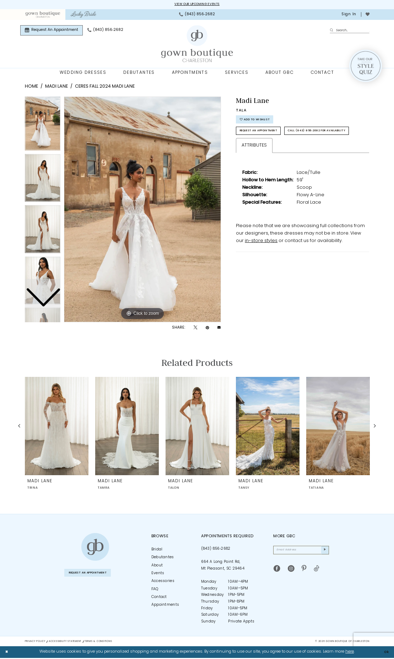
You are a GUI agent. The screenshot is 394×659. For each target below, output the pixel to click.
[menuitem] (42, 15)
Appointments (165, 606)
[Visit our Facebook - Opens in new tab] (277, 572)
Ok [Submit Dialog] (385, 653)
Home (31, 87)
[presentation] (56, 427)
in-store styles (261, 262)
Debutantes (162, 558)
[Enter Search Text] (349, 31)
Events (157, 574)
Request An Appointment (268, 136)
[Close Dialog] (7, 653)
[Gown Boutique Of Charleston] (197, 44)
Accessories (162, 582)
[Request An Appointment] (51, 31)
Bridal (157, 550)
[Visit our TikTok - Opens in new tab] (316, 572)
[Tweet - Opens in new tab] (195, 328)
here (349, 653)
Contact (159, 598)
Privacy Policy (35, 642)
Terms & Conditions (98, 642)
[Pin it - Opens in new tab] (207, 328)
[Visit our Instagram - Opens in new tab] (291, 572)
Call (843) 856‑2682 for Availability (280, 151)
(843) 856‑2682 (216, 549)
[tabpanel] (142, 210)
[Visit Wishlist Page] (367, 15)
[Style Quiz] (365, 66)
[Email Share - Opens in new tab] (219, 328)
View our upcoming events (196, 5)
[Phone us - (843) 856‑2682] (197, 15)
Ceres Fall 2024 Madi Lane (105, 87)
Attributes (254, 166)
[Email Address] (301, 552)
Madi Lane (56, 87)
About (157, 566)
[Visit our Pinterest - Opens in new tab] (304, 572)
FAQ (154, 590)
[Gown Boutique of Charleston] (95, 548)
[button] (348, 15)
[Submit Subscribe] (324, 552)
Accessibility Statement (65, 642)
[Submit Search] (333, 31)
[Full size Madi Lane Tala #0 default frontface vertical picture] (142, 210)
